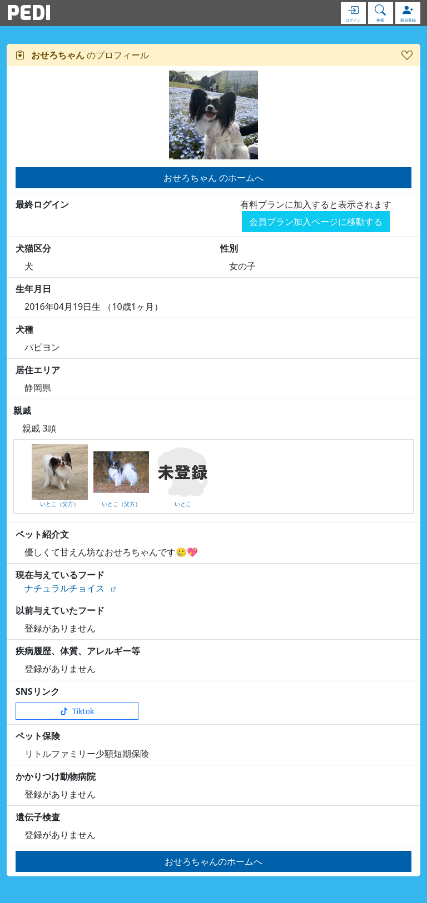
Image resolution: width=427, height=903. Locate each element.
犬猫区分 (33, 248)
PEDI (29, 12)
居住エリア (38, 370)
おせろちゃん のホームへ (213, 178)
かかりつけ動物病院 (56, 776)
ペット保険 (38, 736)
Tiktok (77, 711)
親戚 (22, 410)
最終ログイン (42, 204)
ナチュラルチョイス (64, 588)
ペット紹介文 (42, 534)
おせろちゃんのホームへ (213, 861)
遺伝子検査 (38, 817)
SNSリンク (37, 691)
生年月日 (33, 289)
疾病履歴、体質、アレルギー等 (78, 651)
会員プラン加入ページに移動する (316, 221)
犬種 (24, 329)
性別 (229, 248)
